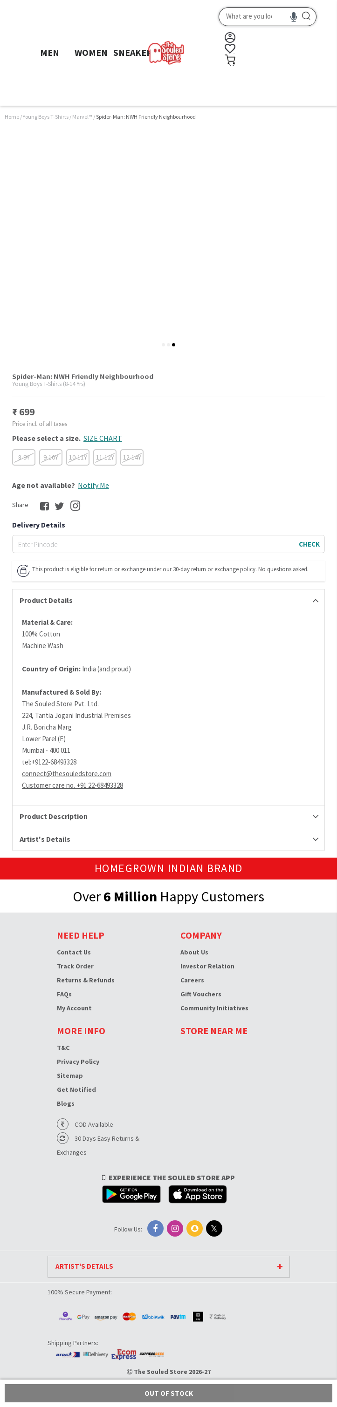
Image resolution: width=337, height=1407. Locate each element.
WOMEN (91, 52)
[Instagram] (175, 1228)
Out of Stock (168, 1393)
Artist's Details (45, 839)
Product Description (54, 816)
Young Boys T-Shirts (46, 116)
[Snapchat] (194, 1228)
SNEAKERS (135, 52)
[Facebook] (155, 1228)
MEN (49, 52)
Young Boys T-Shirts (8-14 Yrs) (48, 384)
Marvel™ (82, 116)
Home (12, 116)
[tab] (163, 344)
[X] (214, 1228)
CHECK (309, 544)
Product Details (46, 600)
